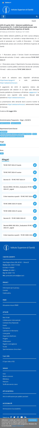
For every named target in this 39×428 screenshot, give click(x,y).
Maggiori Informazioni (18, 426)
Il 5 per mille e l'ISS (9, 361)
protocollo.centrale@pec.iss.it (15, 275)
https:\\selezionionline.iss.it (8, 83)
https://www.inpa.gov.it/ (9, 80)
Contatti (5, 290)
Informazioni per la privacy (11, 288)
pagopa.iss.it (33, 92)
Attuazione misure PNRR (10, 305)
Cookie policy (7, 293)
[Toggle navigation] (3, 16)
